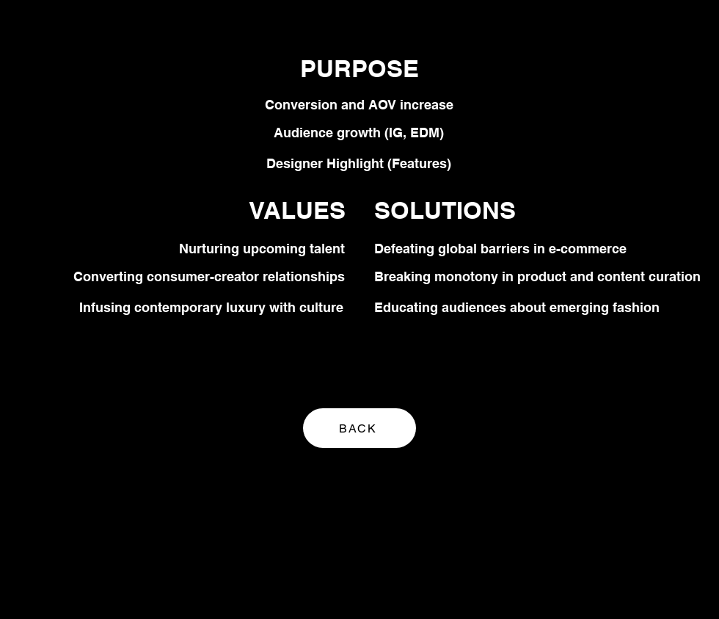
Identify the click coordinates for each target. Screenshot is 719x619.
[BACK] (359, 428)
